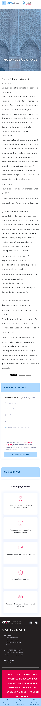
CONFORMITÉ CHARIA (13, 650)
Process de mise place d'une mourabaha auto (20, 527)
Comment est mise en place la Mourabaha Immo (20, 502)
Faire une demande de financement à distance (20, 601)
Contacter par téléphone (20, 703)
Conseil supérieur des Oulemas (14, 652)
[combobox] (20, 427)
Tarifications (9, 663)
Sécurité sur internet (20, 575)
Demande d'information (34, 703)
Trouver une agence (7, 703)
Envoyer (28, 375)
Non (33, 398)
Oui (24, 398)
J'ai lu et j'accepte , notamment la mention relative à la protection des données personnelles (21, 446)
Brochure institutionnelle (13, 642)
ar (4, 3)
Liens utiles (10, 660)
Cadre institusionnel (12, 637)
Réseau (8, 645)
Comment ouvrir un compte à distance (20, 550)
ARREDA (8, 635)
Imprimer (22, 375)
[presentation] (20, 434)
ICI (28, 692)
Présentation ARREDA (12, 640)
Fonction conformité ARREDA (14, 655)
